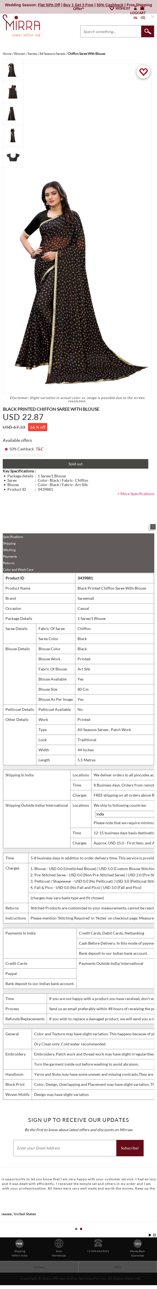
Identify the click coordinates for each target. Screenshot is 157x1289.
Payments (10, 556)
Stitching (9, 550)
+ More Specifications (135, 493)
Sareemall (86, 598)
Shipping (9, 543)
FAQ (117, 1267)
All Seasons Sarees (93, 729)
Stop (154, 1235)
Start (150, 1235)
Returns (8, 563)
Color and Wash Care (18, 569)
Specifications (13, 537)
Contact (39, 1267)
